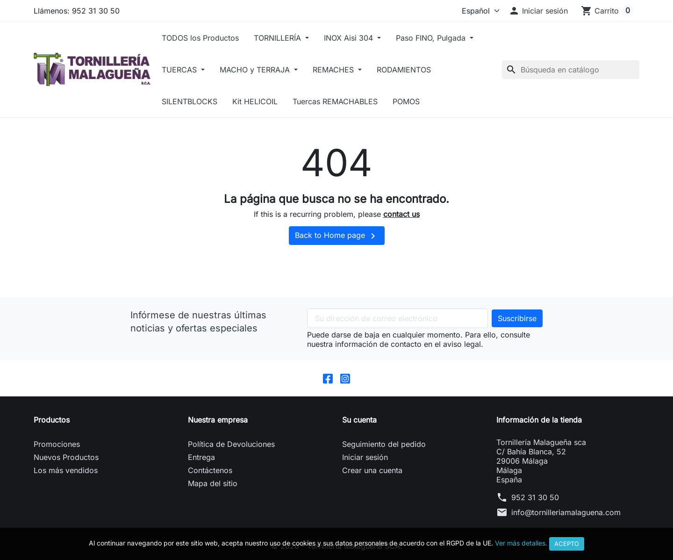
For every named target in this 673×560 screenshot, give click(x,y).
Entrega (201, 457)
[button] (538, 10)
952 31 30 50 (535, 497)
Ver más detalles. (521, 543)
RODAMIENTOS (404, 69)
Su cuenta (359, 419)
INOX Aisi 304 (349, 38)
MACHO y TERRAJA (256, 69)
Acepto (566, 543)
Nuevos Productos (66, 457)
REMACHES (334, 69)
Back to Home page (337, 236)
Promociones (57, 444)
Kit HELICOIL (255, 101)
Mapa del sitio (212, 483)
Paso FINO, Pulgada (432, 38)
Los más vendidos (66, 470)
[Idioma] (478, 10)
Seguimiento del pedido (384, 444)
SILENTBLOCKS (189, 101)
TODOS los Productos (200, 38)
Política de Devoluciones (231, 444)
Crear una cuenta (372, 470)
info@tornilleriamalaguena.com (566, 512)
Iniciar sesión (365, 457)
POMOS (406, 101)
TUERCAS (180, 69)
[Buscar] (570, 69)
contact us (401, 214)
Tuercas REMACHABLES (335, 101)
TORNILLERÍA (278, 38)
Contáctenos (210, 470)
